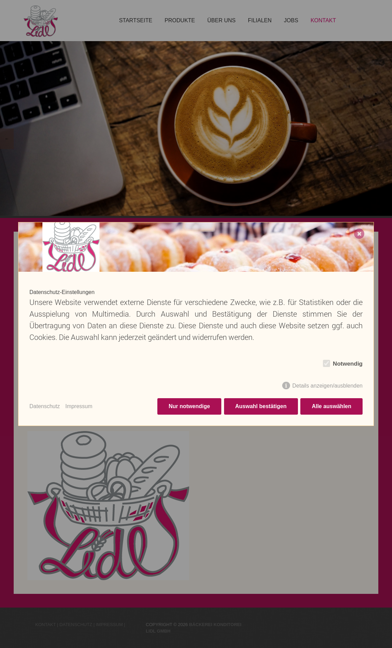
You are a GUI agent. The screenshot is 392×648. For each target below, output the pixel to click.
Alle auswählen (331, 406)
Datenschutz (44, 406)
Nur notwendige (189, 406)
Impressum (78, 406)
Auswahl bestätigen (260, 406)
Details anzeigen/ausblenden (327, 386)
